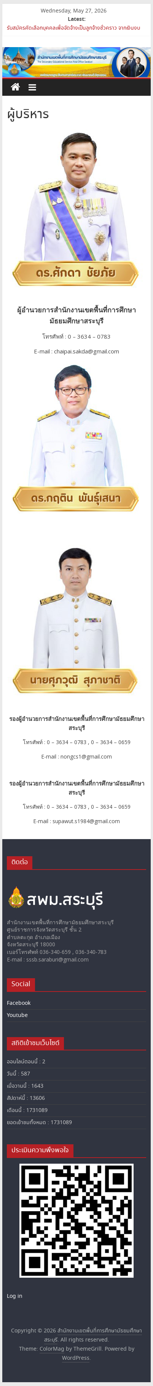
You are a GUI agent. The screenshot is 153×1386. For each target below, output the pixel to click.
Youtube (17, 1015)
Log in (14, 1296)
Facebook (18, 1003)
